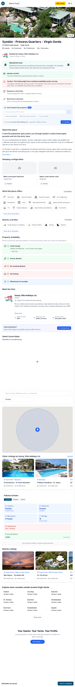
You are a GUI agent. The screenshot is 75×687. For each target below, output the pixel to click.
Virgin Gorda (25, 45)
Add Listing (60, 3)
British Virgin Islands (12, 45)
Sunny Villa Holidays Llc (28, 54)
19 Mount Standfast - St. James (48, 483)
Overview (8, 499)
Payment (15, 499)
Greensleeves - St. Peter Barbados (17, 483)
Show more (18, 313)
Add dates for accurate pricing (12, 339)
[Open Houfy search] (14, 3)
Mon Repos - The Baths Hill (14, 575)
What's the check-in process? (28, 116)
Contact (66, 122)
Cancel (23, 499)
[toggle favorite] (32, 461)
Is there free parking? (11, 116)
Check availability (65, 684)
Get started (37, 642)
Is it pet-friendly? (44, 116)
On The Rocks (42, 575)
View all (70, 35)
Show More (6, 155)
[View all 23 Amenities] (11, 213)
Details (8, 183)
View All (70, 456)
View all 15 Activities (11, 231)
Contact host (64, 328)
